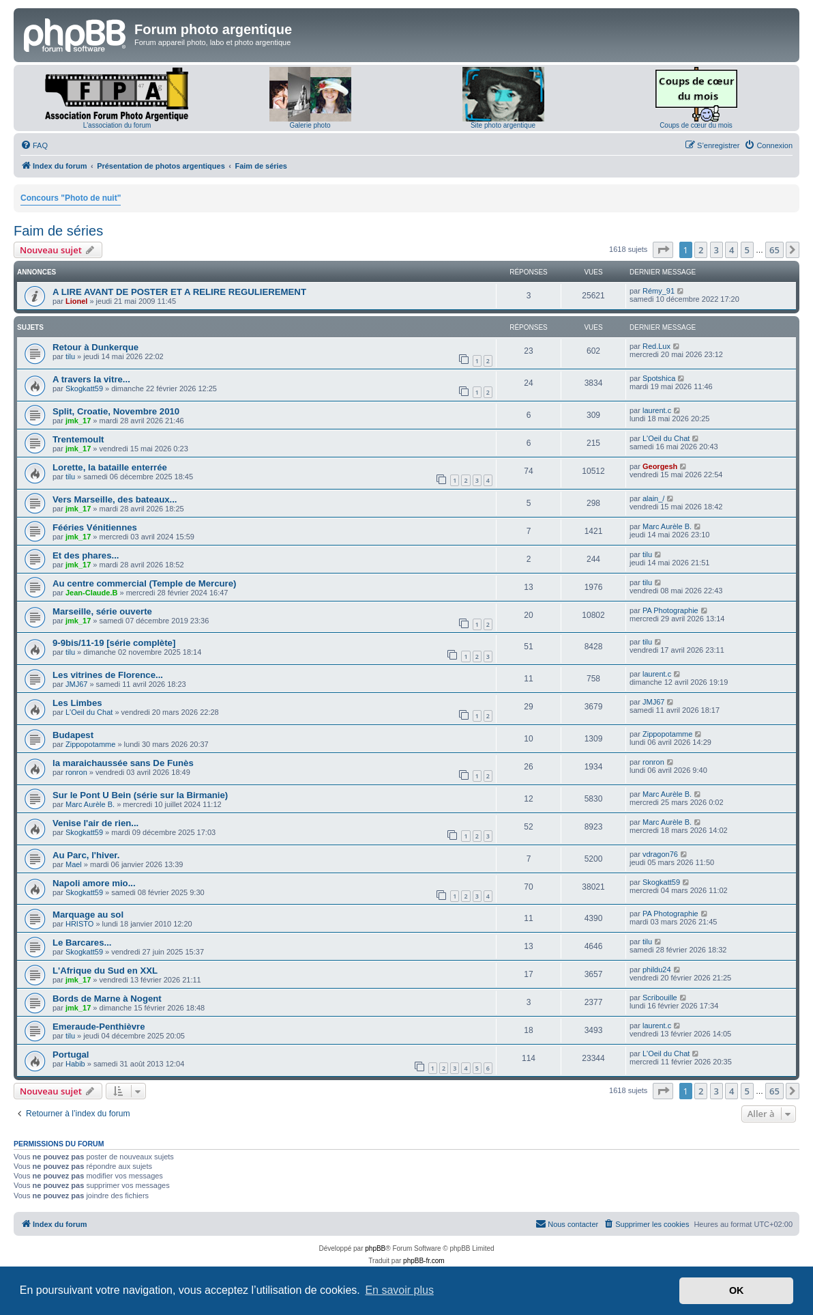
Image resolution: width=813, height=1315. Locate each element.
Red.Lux (656, 346)
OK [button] (736, 1290)
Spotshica (658, 378)
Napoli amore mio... (94, 883)
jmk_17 (78, 420)
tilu (70, 356)
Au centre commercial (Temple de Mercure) (144, 583)
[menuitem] (34, 145)
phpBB (375, 1248)
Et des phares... (86, 555)
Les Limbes (77, 703)
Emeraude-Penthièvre (99, 1026)
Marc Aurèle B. (667, 526)
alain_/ (653, 498)
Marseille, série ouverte (102, 611)
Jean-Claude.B (91, 593)
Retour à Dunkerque (95, 347)
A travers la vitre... (91, 379)
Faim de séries (58, 230)
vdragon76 (660, 854)
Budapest (73, 735)
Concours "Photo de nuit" (70, 198)
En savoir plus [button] (399, 1290)
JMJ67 (76, 684)
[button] (663, 250)
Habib (75, 1064)
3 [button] (716, 250)
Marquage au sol (88, 914)
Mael (73, 864)
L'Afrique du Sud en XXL (105, 970)
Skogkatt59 (84, 388)
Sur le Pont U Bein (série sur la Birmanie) (140, 795)
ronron (76, 772)
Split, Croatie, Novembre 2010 (116, 411)
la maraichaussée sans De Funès (123, 763)
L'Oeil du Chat (666, 438)
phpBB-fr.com (424, 1260)
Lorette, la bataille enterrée (110, 467)
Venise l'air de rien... (95, 823)
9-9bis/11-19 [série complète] (114, 643)
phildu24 (656, 969)
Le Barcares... (82, 942)
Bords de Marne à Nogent (107, 998)
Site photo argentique (503, 125)
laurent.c (656, 410)
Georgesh (659, 466)
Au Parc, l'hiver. (86, 855)
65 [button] (774, 250)
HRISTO (79, 924)
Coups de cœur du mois (696, 125)
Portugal (71, 1054)
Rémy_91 (658, 291)
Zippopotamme (90, 744)
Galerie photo (309, 125)
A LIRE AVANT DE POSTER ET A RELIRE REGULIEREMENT (179, 292)
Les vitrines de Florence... (108, 675)
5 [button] (747, 250)
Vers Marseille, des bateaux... (115, 499)
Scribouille (659, 997)
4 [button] (731, 250)
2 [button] (700, 250)
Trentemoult (78, 439)
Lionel (76, 301)
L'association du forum (117, 125)
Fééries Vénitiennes (95, 527)
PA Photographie (670, 610)
